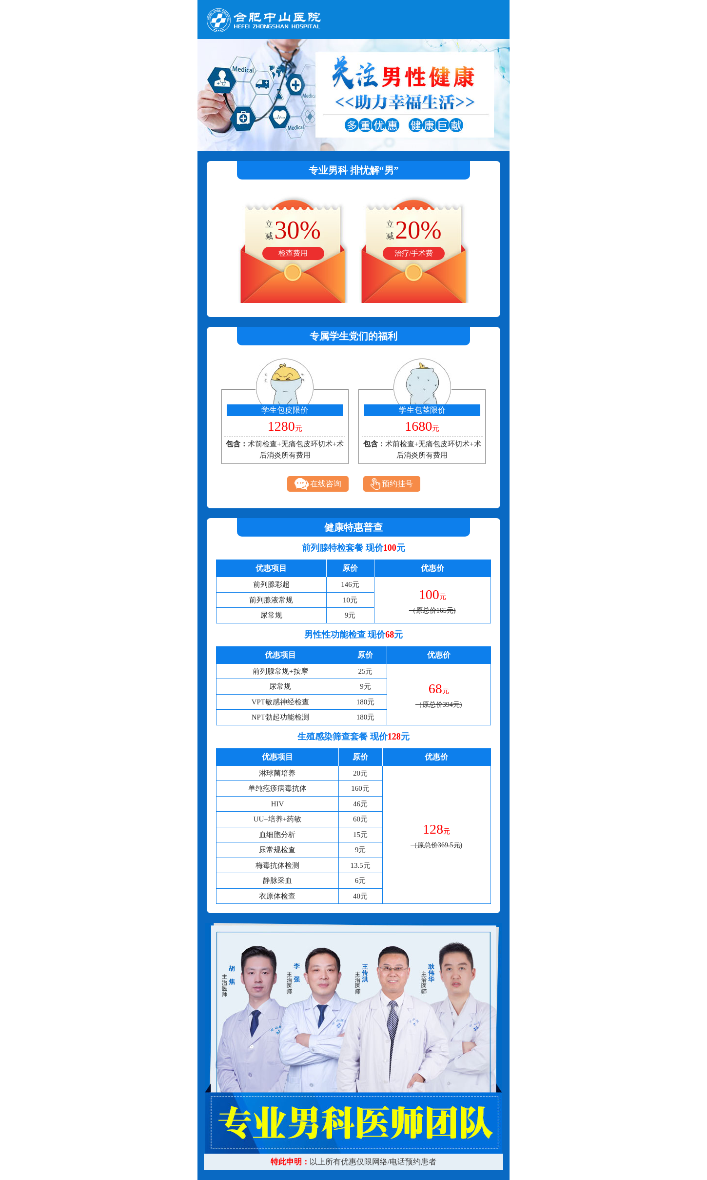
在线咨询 (318, 484)
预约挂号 (392, 484)
